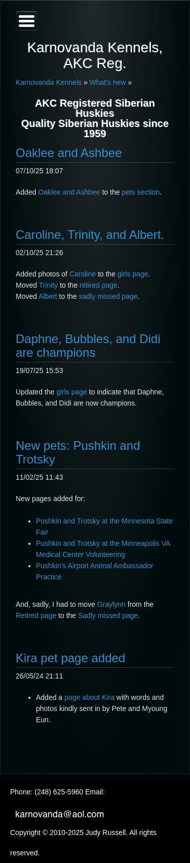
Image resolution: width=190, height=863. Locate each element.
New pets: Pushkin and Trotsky (78, 452)
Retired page (36, 615)
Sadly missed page (108, 615)
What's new (108, 82)
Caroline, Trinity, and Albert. (90, 234)
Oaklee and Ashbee (69, 153)
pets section (141, 192)
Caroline (82, 274)
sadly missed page (108, 296)
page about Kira (90, 697)
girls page (133, 274)
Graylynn (111, 604)
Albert (48, 296)
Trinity (48, 285)
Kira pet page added (70, 658)
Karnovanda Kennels (49, 82)
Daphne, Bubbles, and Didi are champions (88, 345)
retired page (99, 285)
